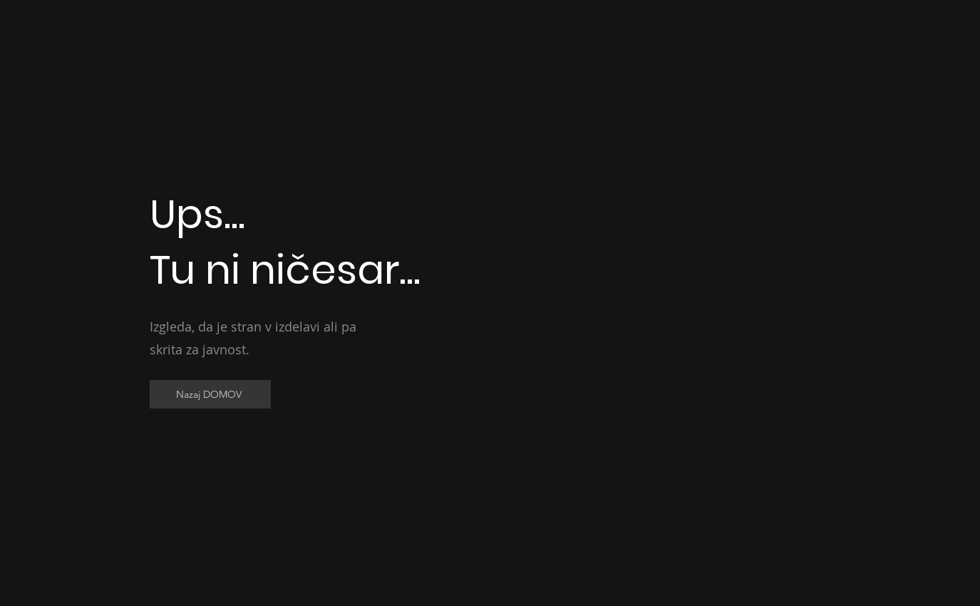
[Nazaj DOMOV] (210, 394)
